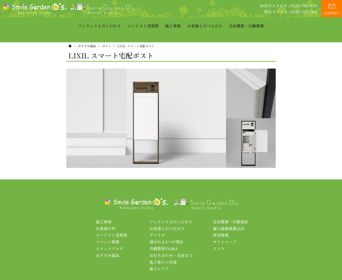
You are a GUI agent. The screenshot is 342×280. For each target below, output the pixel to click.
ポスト (106, 32)
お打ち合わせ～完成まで (171, 242)
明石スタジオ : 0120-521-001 (290, 11)
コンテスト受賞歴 (143, 23)
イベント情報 (107, 228)
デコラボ (157, 221)
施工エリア (159, 255)
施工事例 (173, 23)
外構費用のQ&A (163, 235)
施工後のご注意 (163, 248)
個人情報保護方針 (228, 215)
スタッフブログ (109, 235)
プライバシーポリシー (197, 269)
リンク (219, 235)
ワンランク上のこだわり (99, 23)
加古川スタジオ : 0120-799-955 (288, 5)
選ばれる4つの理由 (166, 228)
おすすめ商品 (87, 32)
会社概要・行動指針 (246, 23)
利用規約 (227, 269)
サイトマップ (224, 228)
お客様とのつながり (204, 23)
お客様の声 (105, 215)
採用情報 (221, 221)
